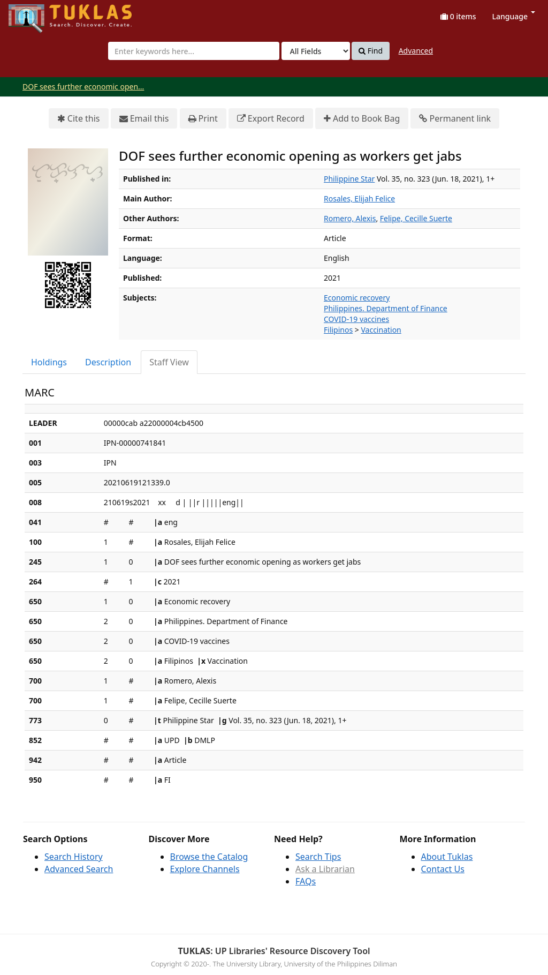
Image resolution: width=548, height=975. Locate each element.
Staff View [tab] (169, 362)
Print (203, 118)
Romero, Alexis (350, 218)
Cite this (78, 118)
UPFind (35, 13)
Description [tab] (108, 362)
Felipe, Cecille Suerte (416, 218)
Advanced (416, 51)
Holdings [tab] (49, 362)
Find (371, 51)
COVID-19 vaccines (356, 319)
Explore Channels (205, 869)
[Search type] (315, 51)
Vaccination (381, 330)
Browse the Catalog (209, 856)
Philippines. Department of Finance (385, 308)
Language (513, 16)
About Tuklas (447, 856)
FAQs (305, 881)
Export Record (271, 118)
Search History (73, 856)
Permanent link (455, 118)
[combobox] (193, 51)
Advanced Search (78, 869)
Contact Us (443, 869)
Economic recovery (357, 297)
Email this (144, 118)
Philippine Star (349, 179)
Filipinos (338, 330)
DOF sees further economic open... (83, 86)
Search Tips (318, 856)
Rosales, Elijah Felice (359, 198)
